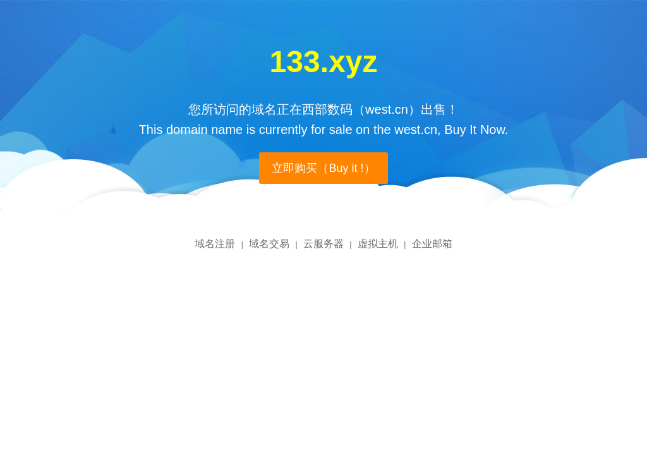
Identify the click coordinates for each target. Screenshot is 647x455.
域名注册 (215, 243)
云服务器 (323, 243)
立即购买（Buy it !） (323, 168)
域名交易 (269, 243)
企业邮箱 (432, 243)
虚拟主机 (378, 243)
